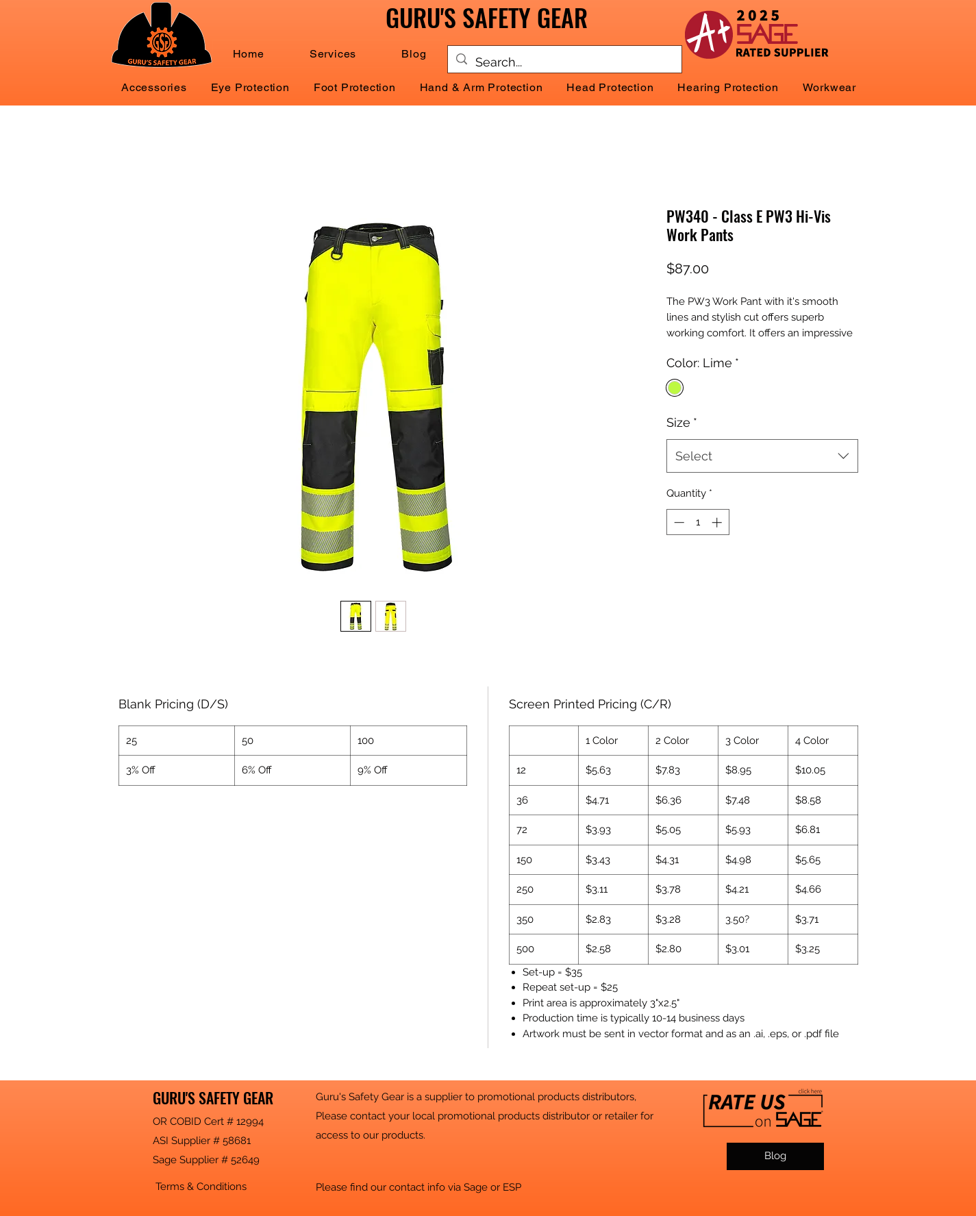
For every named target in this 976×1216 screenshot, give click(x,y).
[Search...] (564, 62)
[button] (333, 53)
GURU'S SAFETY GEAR (213, 1097)
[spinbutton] (697, 522)
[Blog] (775, 1156)
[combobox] (762, 456)
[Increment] (718, 522)
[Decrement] (677, 522)
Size (681, 422)
